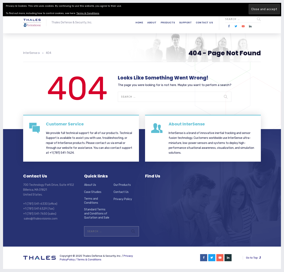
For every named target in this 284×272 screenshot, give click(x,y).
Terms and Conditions (91, 201)
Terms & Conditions (89, 259)
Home (139, 22)
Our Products (122, 185)
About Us (90, 185)
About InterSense (187, 124)
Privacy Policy (123, 199)
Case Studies (92, 192)
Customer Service (65, 124)
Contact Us (204, 22)
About (152, 22)
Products (168, 22)
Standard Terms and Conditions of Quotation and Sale (96, 213)
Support (185, 22)
